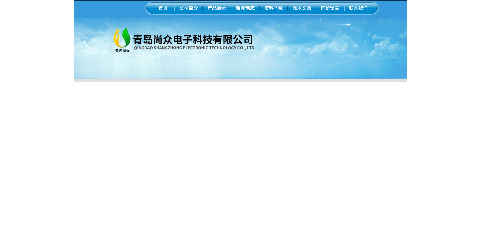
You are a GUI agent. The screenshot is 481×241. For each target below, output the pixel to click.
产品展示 (216, 8)
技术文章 (302, 8)
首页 (163, 8)
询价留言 (330, 8)
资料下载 (273, 8)
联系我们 (358, 8)
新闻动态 (245, 8)
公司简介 (188, 8)
